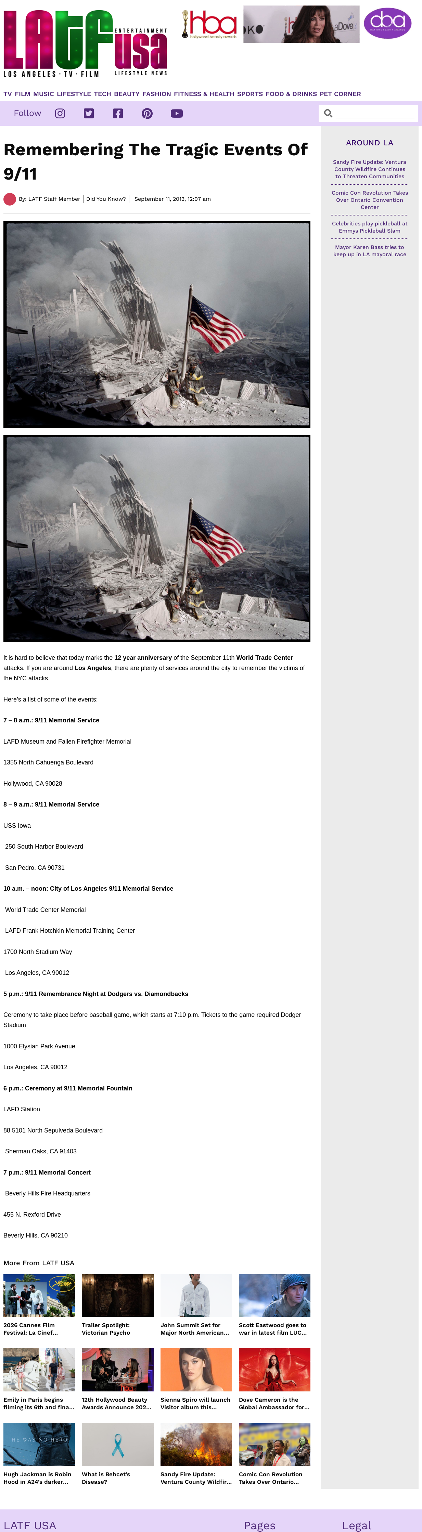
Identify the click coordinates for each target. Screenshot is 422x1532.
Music (43, 94)
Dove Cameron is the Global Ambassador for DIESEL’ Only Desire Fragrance (271, 1403)
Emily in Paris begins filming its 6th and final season (37, 1403)
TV (7, 94)
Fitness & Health (204, 94)
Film (22, 94)
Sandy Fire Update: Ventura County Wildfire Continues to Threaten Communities (195, 1478)
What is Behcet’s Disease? (106, 1478)
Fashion (156, 94)
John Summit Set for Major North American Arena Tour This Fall (192, 1329)
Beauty (127, 94)
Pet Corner (340, 94)
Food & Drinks (291, 94)
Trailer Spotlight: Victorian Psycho (106, 1329)
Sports (250, 94)
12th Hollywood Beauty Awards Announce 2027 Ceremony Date (116, 1403)
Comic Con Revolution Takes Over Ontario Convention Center (271, 1478)
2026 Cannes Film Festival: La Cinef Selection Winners (29, 1329)
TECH (102, 94)
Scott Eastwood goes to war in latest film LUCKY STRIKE (274, 1329)
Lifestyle (74, 94)
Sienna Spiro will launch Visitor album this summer (196, 1403)
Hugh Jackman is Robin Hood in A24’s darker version (37, 1478)
